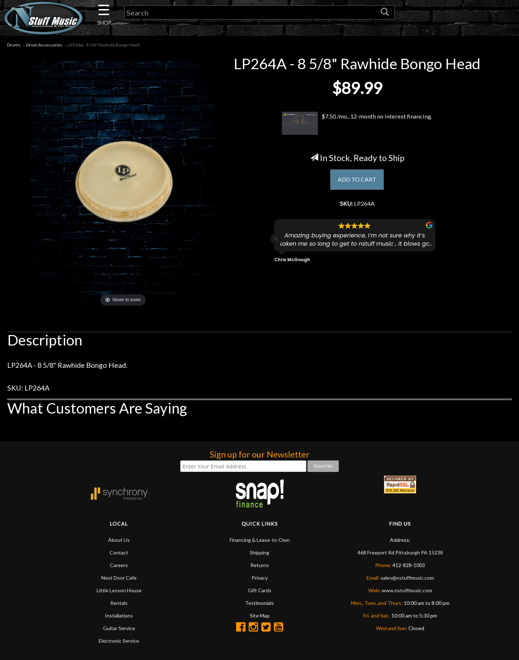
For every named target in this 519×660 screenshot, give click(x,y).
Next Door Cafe (119, 579)
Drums (14, 46)
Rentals (119, 604)
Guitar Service (119, 629)
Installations (119, 617)
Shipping (259, 554)
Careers (119, 566)
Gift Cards (259, 592)
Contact (119, 554)
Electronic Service (119, 642)
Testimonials (259, 604)
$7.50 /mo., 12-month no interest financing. (357, 124)
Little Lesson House (119, 592)
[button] (276, 242)
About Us (119, 541)
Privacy (260, 579)
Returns (259, 566)
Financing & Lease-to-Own (260, 541)
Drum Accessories (44, 46)
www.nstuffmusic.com (407, 592)
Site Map (260, 617)
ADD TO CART (357, 182)
